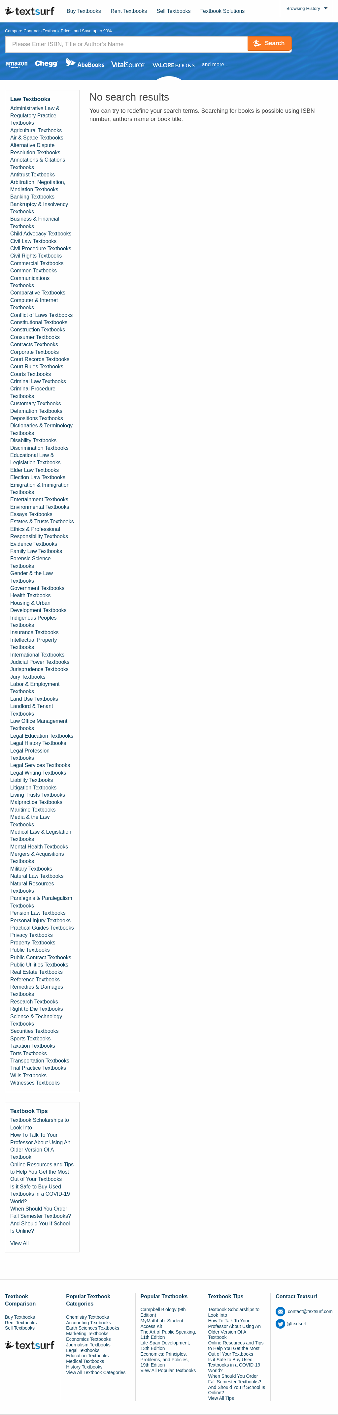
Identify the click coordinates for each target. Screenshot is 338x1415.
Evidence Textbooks (33, 544)
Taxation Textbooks (32, 1046)
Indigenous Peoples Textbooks (33, 621)
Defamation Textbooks (36, 411)
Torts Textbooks (28, 1054)
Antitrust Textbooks (32, 175)
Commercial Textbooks (37, 263)
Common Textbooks (33, 271)
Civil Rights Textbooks (36, 256)
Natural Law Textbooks (37, 876)
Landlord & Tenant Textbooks (31, 710)
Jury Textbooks (27, 677)
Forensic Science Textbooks (30, 562)
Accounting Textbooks (88, 1323)
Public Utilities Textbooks (39, 965)
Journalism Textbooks (88, 1345)
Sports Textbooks (30, 1039)
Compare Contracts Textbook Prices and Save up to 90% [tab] (63, 31)
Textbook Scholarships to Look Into (39, 1124)
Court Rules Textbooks (36, 367)
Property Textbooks (32, 943)
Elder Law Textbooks (34, 470)
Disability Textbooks (33, 441)
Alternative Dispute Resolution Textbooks (35, 149)
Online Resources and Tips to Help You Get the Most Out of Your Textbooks (42, 1172)
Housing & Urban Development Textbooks (38, 606)
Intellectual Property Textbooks (33, 643)
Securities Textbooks (34, 1031)
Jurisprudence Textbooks (39, 669)
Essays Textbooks (31, 514)
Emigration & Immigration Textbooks (40, 488)
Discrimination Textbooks (39, 448)
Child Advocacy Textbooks (41, 234)
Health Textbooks (30, 596)
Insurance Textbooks (34, 633)
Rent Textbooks (129, 11)
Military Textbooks (31, 869)
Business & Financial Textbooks (34, 223)
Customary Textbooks (35, 404)
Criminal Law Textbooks (38, 382)
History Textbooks (84, 1367)
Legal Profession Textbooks (30, 754)
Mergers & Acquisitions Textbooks (37, 857)
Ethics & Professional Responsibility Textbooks (39, 533)
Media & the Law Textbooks (30, 821)
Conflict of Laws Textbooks (41, 315)
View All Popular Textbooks (168, 1370)
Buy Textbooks (84, 11)
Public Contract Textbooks (40, 958)
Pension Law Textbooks (38, 913)
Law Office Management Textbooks (38, 725)
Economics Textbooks (88, 1339)
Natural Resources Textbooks (32, 887)
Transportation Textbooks (39, 1061)
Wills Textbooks (28, 1076)
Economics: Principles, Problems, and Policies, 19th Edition (165, 1360)
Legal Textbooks (82, 1350)
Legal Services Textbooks (40, 766)
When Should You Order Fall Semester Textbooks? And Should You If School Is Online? (40, 1220)
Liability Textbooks (31, 780)
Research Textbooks (34, 1002)
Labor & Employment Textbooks (34, 688)
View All (19, 1243)
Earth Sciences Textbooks (92, 1328)
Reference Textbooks (35, 980)
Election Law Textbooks (37, 477)
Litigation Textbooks (33, 788)
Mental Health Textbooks (39, 847)
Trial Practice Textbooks (38, 1068)
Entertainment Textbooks (39, 500)
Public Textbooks (30, 950)
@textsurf (291, 1324)
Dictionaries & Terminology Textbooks (41, 429)
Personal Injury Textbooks (40, 921)
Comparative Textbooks (37, 293)
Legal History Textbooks (38, 743)
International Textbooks (37, 655)
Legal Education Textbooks (41, 736)
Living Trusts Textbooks (37, 795)
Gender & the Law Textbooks (31, 577)
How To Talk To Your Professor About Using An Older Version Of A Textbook (40, 1146)
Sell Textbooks (174, 11)
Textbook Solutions (222, 11)
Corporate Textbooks (34, 352)
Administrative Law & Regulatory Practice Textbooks (34, 116)
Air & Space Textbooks (36, 138)
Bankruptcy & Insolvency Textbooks (39, 208)
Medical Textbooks (85, 1361)
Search (264, 44)
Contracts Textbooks (34, 345)
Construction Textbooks (37, 330)
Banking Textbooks (32, 197)
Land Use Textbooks (34, 699)
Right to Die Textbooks (36, 1009)
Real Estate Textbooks (36, 972)
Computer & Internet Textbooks (34, 304)
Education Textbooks (87, 1356)
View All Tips (221, 1398)
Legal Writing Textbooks (38, 773)
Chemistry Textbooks (87, 1317)
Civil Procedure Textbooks (40, 249)
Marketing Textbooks (87, 1334)
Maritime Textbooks (33, 810)
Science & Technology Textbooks (36, 1020)
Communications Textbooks (30, 282)
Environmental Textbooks (39, 507)
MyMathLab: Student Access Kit (162, 1323)
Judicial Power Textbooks (39, 662)
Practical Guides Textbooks (42, 928)
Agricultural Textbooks (36, 131)
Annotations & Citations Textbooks (37, 164)
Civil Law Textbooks (33, 241)
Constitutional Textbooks (38, 322)
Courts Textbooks (30, 374)
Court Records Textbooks (39, 359)
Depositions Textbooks (36, 418)
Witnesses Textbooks (35, 1083)
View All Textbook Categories (95, 1372)
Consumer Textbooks (35, 337)
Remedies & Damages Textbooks (36, 990)
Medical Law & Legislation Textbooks (40, 835)
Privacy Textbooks (31, 935)
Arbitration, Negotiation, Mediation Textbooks (37, 186)
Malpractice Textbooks (36, 803)
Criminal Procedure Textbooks (32, 392)
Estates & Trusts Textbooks (42, 522)
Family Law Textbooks (36, 551)
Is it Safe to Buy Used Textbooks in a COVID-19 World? (40, 1194)
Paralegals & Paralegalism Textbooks (41, 902)
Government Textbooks (37, 588)
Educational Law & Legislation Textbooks (35, 459)
